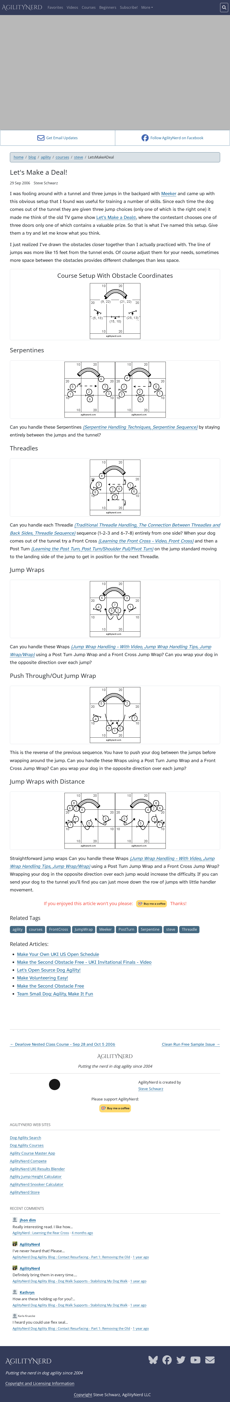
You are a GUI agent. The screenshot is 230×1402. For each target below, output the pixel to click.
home (19, 157)
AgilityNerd (22, 7)
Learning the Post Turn (56, 549)
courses (62, 157)
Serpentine (150, 929)
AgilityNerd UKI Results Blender (37, 1168)
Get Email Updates (57, 137)
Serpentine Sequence (174, 427)
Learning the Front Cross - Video (133, 541)
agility (46, 157)
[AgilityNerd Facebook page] (167, 1362)
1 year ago (141, 1257)
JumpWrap (84, 929)
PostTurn (126, 929)
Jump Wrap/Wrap (71, 866)
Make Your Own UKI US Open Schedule (58, 954)
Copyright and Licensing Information (39, 1383)
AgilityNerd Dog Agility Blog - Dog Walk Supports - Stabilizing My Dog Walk (70, 1281)
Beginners (107, 7)
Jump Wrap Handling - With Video (107, 647)
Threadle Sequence (54, 533)
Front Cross (180, 541)
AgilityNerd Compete (28, 1161)
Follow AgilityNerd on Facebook (172, 137)
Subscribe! (129, 7)
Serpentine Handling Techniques (117, 427)
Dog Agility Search (25, 1137)
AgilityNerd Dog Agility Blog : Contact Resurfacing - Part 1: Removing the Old (71, 1257)
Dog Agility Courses (27, 1145)
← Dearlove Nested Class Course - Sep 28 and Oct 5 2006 (62, 1044)
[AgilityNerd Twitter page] (181, 1362)
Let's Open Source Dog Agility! (49, 970)
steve (78, 157)
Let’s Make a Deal (116, 217)
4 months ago (82, 1232)
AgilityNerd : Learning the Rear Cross (41, 1232)
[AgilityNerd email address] (210, 1362)
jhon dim (28, 1220)
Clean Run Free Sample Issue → (191, 1044)
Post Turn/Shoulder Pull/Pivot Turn (117, 549)
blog (32, 157)
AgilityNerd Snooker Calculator (36, 1184)
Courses (89, 7)
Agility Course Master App (32, 1153)
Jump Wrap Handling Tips (170, 647)
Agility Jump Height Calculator (36, 1176)
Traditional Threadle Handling (106, 525)
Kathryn (27, 1292)
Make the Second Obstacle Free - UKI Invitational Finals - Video (84, 962)
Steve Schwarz (150, 1088)
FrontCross (58, 929)
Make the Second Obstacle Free (50, 986)
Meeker (168, 194)
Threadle (189, 929)
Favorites (55, 7)
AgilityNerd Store (25, 1192)
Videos (72, 7)
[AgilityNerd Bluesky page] (153, 1362)
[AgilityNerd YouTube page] (195, 1362)
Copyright (83, 1394)
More (145, 7)
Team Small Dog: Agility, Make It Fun (55, 994)
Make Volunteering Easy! (42, 978)
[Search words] (224, 7)
